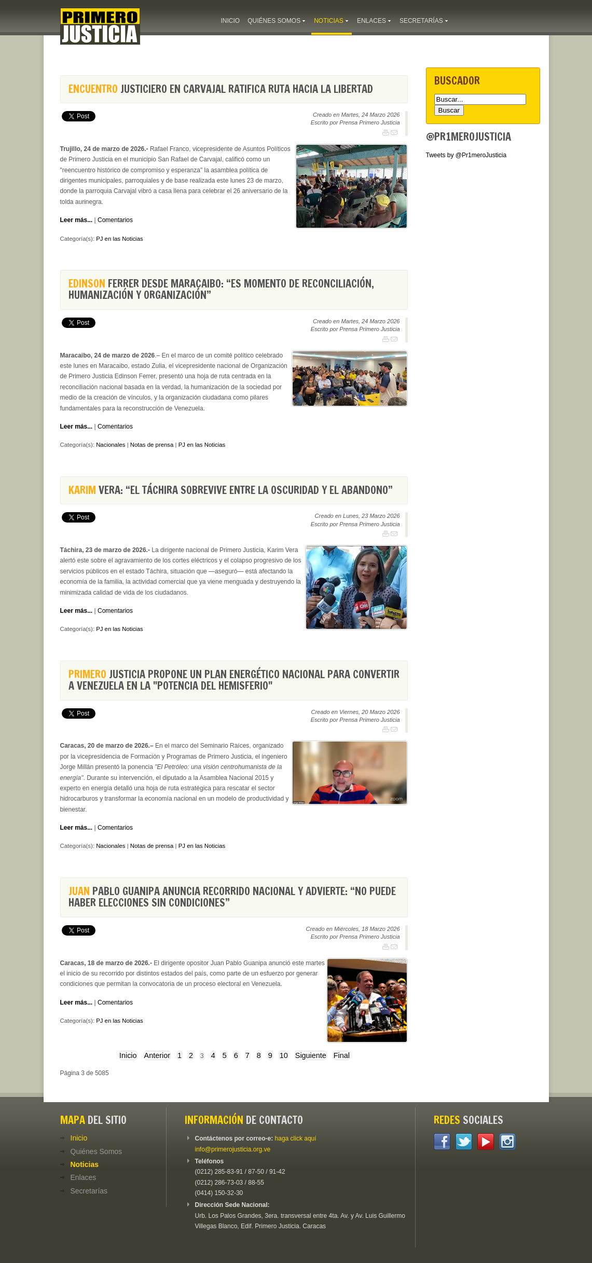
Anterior (157, 1055)
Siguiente (310, 1055)
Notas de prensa (152, 445)
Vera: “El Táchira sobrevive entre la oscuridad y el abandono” (230, 490)
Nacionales (110, 445)
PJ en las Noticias (119, 239)
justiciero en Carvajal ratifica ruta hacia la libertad (220, 89)
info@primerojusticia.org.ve (233, 1149)
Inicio (128, 1055)
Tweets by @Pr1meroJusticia (466, 155)
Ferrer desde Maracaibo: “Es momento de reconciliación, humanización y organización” (221, 289)
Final (342, 1055)
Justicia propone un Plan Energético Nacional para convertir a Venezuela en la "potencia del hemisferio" (234, 680)
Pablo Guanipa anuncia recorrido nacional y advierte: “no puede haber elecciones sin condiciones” (232, 897)
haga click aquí (295, 1138)
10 (284, 1055)
